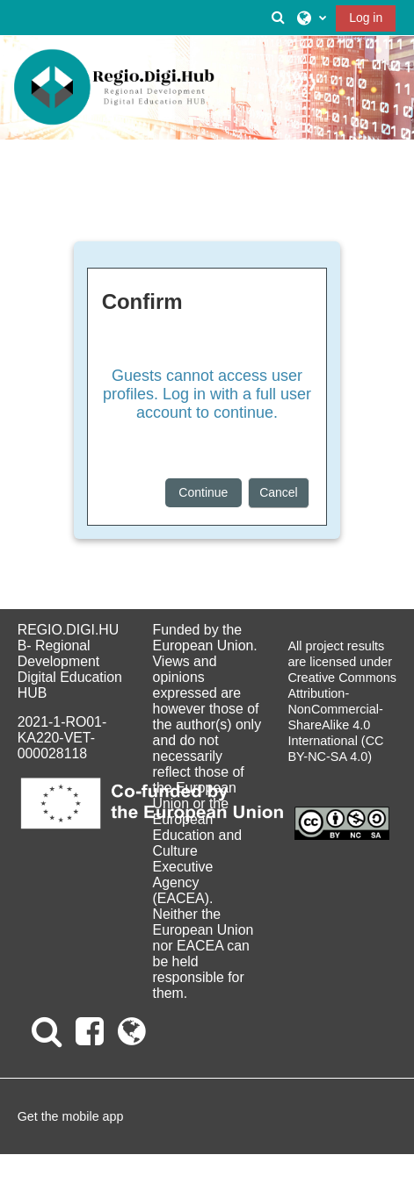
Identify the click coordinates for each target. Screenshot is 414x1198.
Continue (203, 492)
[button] (278, 17)
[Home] (114, 87)
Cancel (278, 492)
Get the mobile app (71, 1116)
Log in (365, 18)
